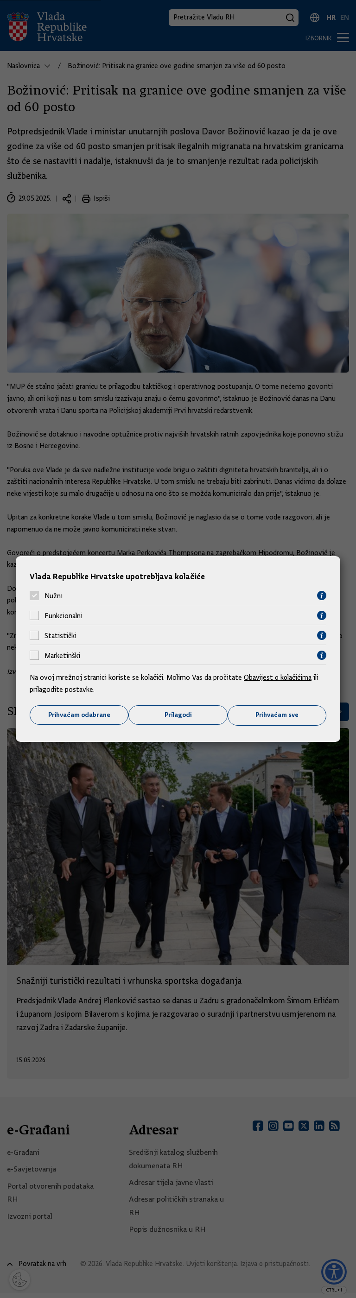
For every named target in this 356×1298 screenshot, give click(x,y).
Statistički (60, 635)
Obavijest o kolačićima (278, 677)
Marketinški (62, 655)
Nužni (53, 595)
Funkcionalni (63, 615)
